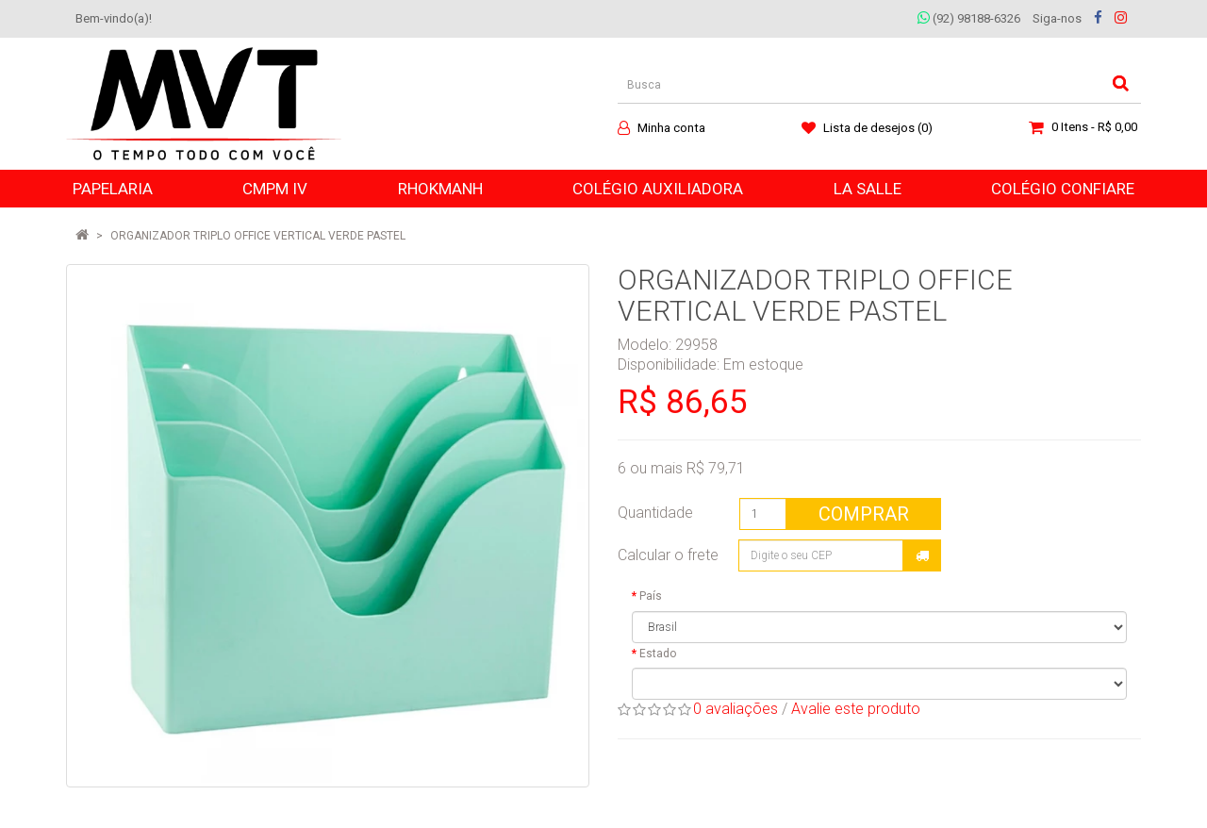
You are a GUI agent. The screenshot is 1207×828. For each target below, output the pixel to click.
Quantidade (655, 513)
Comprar (863, 514)
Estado (657, 653)
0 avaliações (735, 709)
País (650, 596)
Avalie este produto (855, 709)
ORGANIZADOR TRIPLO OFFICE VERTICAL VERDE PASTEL (257, 235)
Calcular (922, 555)
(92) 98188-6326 (969, 18)
